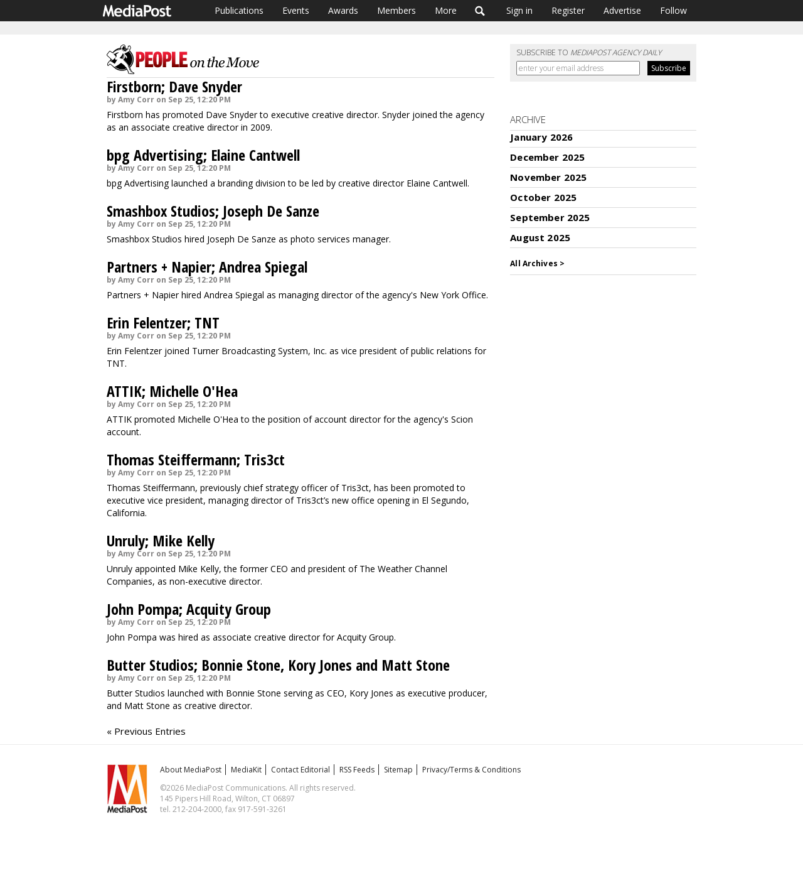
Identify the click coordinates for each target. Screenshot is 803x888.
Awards (343, 10)
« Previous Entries (146, 731)
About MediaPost (190, 769)
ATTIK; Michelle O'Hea (172, 391)
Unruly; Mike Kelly (161, 540)
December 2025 (547, 157)
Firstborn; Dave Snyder (174, 86)
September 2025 (550, 217)
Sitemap (398, 769)
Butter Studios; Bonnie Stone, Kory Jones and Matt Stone (278, 664)
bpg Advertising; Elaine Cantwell (203, 154)
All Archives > (537, 263)
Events (295, 10)
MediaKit (246, 769)
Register (568, 10)
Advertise (622, 10)
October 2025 (543, 197)
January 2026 (541, 137)
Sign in (519, 10)
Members (396, 10)
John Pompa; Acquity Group (189, 608)
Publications (239, 10)
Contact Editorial (300, 769)
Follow (673, 10)
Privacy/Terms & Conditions (471, 769)
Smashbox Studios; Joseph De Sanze (213, 210)
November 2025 (548, 177)
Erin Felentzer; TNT (163, 322)
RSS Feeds (357, 769)
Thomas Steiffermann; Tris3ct (196, 459)
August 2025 (540, 237)
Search (480, 10)
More (446, 10)
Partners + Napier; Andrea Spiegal (207, 266)
